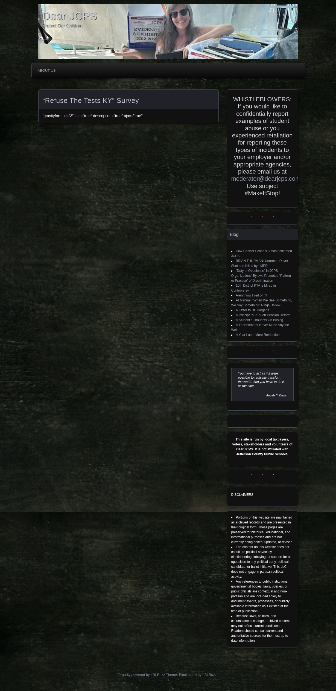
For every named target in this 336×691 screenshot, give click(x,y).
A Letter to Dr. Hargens (252, 310)
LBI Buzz (209, 675)
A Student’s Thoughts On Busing (259, 320)
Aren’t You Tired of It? (251, 295)
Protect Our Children (62, 25)
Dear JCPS (69, 16)
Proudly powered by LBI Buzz (141, 675)
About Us (47, 70)
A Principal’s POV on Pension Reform (263, 315)
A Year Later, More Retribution (258, 335)
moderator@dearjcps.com (265, 178)
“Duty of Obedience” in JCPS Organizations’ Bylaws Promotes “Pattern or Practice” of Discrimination (261, 276)
